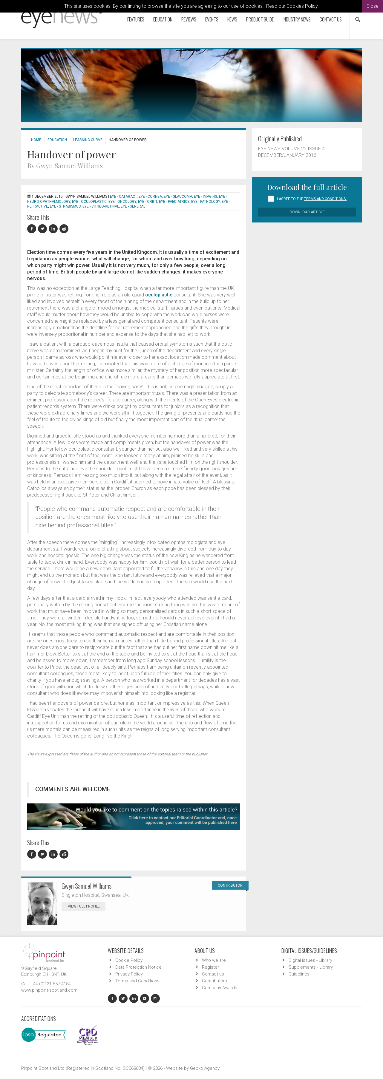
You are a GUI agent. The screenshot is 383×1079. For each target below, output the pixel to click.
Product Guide (260, 19)
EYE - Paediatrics (174, 202)
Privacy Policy (129, 974)
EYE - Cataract (123, 196)
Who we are (214, 960)
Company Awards (219, 987)
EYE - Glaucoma (178, 196)
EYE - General (133, 206)
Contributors (214, 981)
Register (210, 967)
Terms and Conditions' (325, 199)
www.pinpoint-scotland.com (49, 990)
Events (211, 19)
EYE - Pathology (205, 202)
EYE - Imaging (205, 196)
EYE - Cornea (150, 196)
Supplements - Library (311, 967)
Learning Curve (87, 140)
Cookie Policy (129, 960)
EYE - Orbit (147, 202)
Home (36, 140)
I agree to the (312, 199)
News (232, 19)
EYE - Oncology (122, 202)
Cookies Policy (302, 6)
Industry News (297, 19)
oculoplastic (158, 295)
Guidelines (299, 974)
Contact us (331, 19)
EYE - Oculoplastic (89, 202)
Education (162, 19)
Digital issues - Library (310, 960)
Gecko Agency (205, 1068)
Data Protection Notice (138, 967)
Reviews (188, 19)
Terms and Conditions (137, 981)
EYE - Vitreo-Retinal (100, 206)
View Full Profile (86, 906)
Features (135, 19)
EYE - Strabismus (65, 206)
